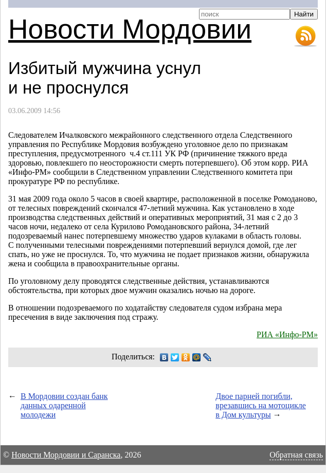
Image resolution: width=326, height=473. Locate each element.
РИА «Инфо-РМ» (287, 334)
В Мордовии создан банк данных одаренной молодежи (64, 405)
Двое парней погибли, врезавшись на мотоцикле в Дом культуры (260, 405)
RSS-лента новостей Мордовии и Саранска (305, 36)
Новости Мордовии (129, 29)
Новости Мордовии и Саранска (65, 454)
